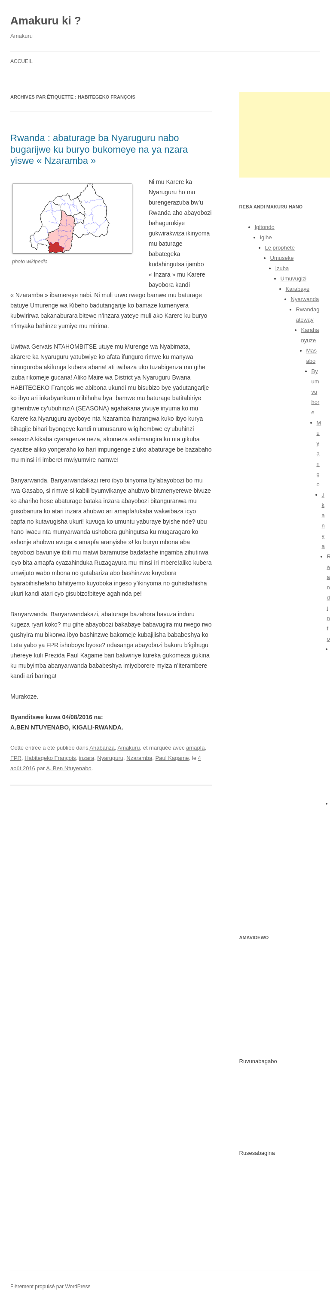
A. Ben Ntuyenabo (69, 768)
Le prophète (280, 247)
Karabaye (298, 289)
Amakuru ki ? (45, 20)
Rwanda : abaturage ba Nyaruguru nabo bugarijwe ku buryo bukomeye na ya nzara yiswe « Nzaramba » (99, 149)
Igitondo (265, 227)
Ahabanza (102, 747)
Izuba (282, 268)
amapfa (195, 747)
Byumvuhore (316, 392)
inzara (86, 758)
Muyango (319, 453)
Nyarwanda (305, 299)
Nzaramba (139, 758)
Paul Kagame (172, 758)
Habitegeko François (50, 758)
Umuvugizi (294, 278)
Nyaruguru (110, 758)
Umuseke (282, 258)
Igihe (266, 237)
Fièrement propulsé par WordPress (50, 1287)
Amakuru (128, 747)
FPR (15, 758)
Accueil (21, 61)
